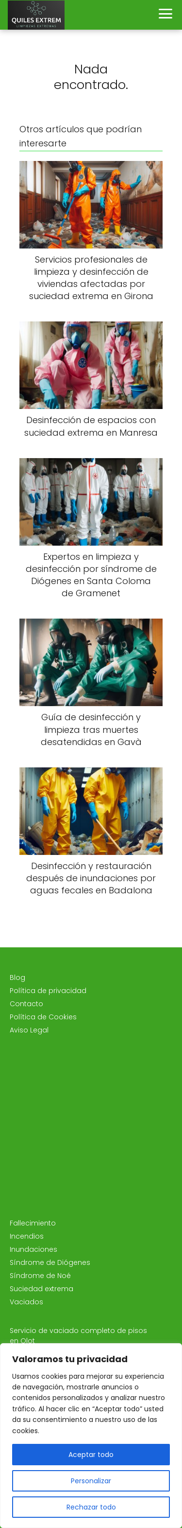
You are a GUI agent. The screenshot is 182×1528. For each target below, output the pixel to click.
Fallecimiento (33, 1223)
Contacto (26, 1004)
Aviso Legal (29, 1030)
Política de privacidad (48, 990)
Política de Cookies (43, 1017)
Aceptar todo (91, 1454)
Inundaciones (33, 1249)
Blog (17, 977)
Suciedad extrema (41, 1289)
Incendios (27, 1236)
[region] (91, 1435)
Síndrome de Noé (40, 1275)
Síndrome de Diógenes (50, 1262)
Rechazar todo (91, 1507)
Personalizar (91, 1481)
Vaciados (26, 1302)
